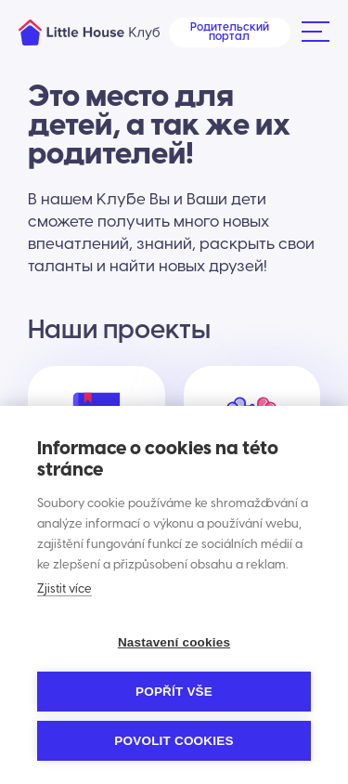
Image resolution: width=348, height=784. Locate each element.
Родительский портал (229, 32)
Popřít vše (174, 692)
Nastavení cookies (174, 642)
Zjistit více (64, 589)
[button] (314, 32)
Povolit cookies (173, 741)
